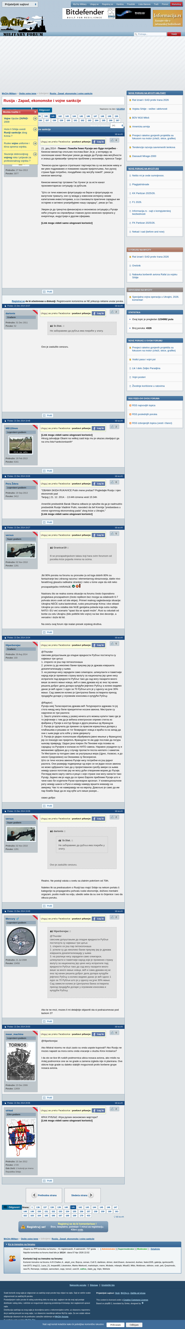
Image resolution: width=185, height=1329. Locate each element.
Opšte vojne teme (27, 93)
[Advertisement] (92, 66)
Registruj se (107, 4)
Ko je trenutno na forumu (21, 1244)
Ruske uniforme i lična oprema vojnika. (16, 145)
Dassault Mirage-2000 (144, 399)
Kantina (120, 4)
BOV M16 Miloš (140, 360)
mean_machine (14, 1034)
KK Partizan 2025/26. (143, 436)
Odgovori (44, 110)
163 (89, 120)
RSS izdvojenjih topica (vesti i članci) (152, 323)
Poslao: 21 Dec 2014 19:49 (18, 911)
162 (82, 120)
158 (54, 120)
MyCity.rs (125, 1293)
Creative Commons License (135, 1300)
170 (81, 1215)
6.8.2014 (121, 109)
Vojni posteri (139, 277)
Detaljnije (155, 1249)
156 (40, 120)
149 (109, 116)
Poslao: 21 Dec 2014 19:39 (18, 811)
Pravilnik (131, 4)
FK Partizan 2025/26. (143, 466)
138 (52, 1207)
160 (68, 120)
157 (47, 120)
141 (53, 116)
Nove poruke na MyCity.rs (143, 412)
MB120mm (12, 428)
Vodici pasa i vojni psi (144, 260)
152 (53, 1211)
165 (103, 120)
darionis (10, 313)
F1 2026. (137, 445)
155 (74, 1211)
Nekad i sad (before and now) (148, 474)
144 (74, 116)
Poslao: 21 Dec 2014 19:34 (18, 638)
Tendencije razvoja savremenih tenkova (153, 390)
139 (39, 116)
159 (61, 120)
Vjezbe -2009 (16, 120)
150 (116, 116)
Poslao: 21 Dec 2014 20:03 (18, 1027)
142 (60, 116)
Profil (49, 292)
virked (9, 1110)
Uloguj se (94, 4)
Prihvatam (115, 1324)
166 (110, 120)
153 (60, 1211)
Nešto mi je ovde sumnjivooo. (148, 418)
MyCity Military (80, 4)
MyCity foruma (61, 1317)
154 (67, 1211)
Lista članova (144, 4)
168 (67, 1215)
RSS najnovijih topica (143, 306)
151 (46, 1211)
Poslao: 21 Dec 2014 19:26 (18, 476)
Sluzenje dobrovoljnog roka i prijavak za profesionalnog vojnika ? (17, 157)
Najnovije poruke (78, 1285)
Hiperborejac (13, 645)
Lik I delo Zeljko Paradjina (146, 269)
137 (45, 1207)
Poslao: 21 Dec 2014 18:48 (18, 421)
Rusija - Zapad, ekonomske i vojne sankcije (71, 93)
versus (10, 535)
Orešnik (136, 166)
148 (102, 116)
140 (46, 116)
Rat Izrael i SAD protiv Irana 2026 (150, 157)
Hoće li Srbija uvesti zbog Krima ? (15, 132)
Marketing (176, 4)
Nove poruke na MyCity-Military (147, 336)
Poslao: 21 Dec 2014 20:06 (18, 1103)
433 (88, 1215)
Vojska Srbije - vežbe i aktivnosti (149, 352)
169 (74, 1215)
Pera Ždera (12, 483)
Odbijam (134, 1324)
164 (96, 120)
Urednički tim (108, 1285)
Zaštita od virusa (137, 1293)
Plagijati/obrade (140, 427)
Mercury (10, 918)
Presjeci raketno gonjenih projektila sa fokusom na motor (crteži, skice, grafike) (154, 250)
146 (88, 116)
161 (75, 120)
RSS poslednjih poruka (144, 315)
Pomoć (165, 4)
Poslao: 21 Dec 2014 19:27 (18, 528)
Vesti (117, 1293)
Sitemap (94, 1285)
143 (67, 116)
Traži (156, 4)
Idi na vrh (120, 1217)
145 (81, 116)
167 (117, 120)
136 (38, 1207)
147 (95, 116)
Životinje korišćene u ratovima (148, 286)
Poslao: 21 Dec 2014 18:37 (18, 306)
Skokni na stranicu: (99, 126)
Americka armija (141, 369)
